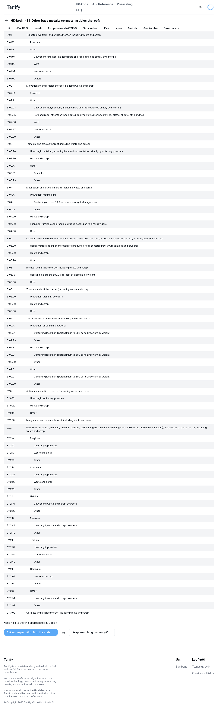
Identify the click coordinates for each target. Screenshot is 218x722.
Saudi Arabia (151, 28)
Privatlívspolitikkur (203, 673)
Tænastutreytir (201, 666)
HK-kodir (82, 4)
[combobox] (200, 7)
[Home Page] (39, 7)
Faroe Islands (171, 28)
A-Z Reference (102, 4)
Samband (182, 666)
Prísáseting (125, 4)
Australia (132, 28)
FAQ (79, 10)
